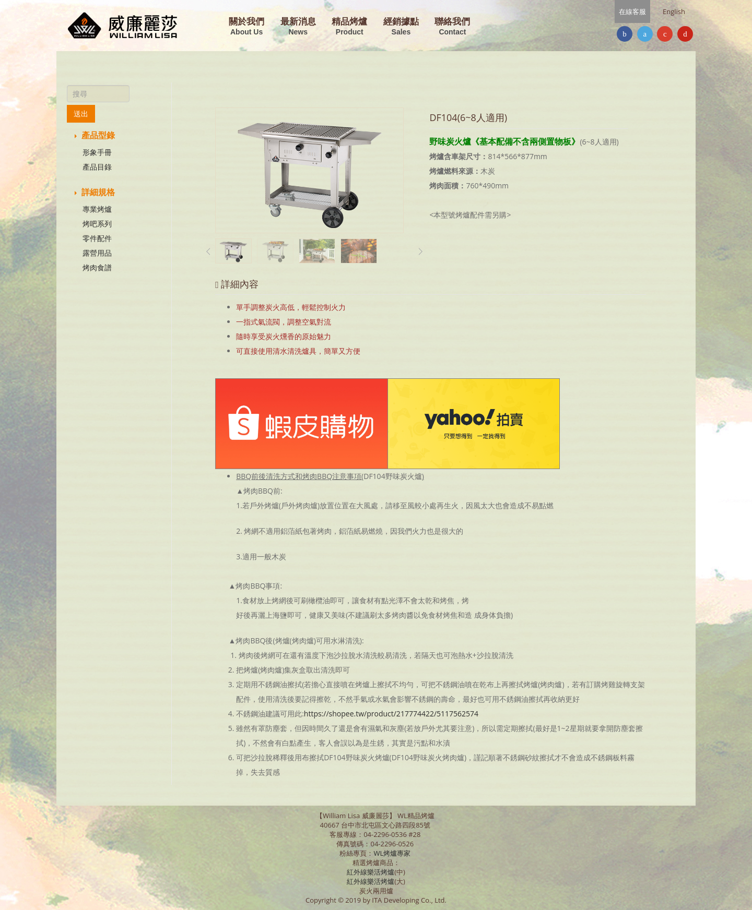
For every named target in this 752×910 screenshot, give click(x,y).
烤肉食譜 (97, 267)
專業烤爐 (97, 209)
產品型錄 (95, 135)
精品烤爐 (349, 26)
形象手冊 (97, 152)
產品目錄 (97, 167)
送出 (81, 113)
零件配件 (97, 238)
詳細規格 (95, 192)
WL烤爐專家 (392, 853)
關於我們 (246, 26)
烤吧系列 (97, 224)
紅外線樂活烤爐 (370, 872)
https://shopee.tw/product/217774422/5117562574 (391, 714)
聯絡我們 (452, 26)
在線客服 (632, 11)
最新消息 (298, 26)
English (674, 11)
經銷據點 (401, 26)
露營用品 (97, 253)
